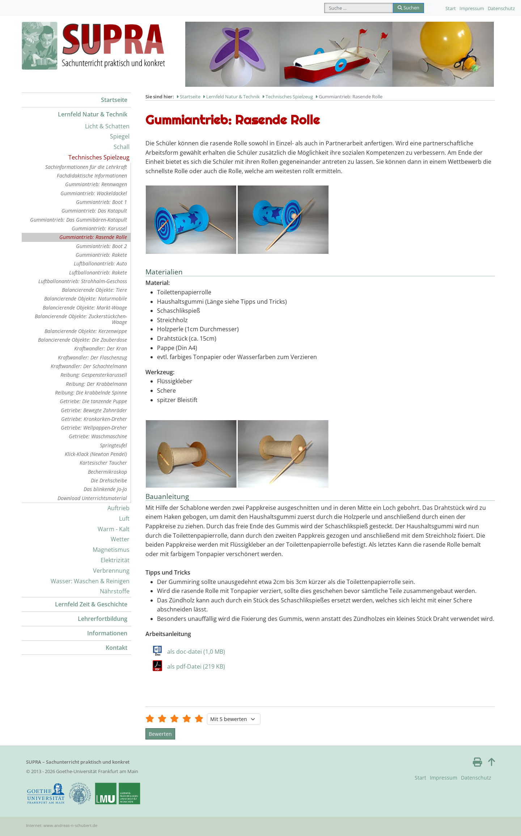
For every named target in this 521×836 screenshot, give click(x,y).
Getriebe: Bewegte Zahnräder (94, 410)
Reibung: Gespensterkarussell (93, 374)
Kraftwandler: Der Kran (100, 348)
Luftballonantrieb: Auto (100, 263)
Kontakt (116, 648)
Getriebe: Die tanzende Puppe (93, 401)
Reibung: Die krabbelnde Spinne (91, 392)
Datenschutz (501, 8)
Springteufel (113, 445)
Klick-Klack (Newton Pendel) (96, 454)
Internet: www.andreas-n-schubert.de (61, 825)
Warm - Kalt (114, 529)
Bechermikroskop (107, 471)
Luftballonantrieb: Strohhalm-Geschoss (82, 281)
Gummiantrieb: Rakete (101, 254)
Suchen (408, 7)
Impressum (471, 8)
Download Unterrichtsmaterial (92, 498)
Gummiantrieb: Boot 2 (101, 246)
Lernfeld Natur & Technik (92, 114)
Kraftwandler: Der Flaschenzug (92, 357)
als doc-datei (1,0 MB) (196, 652)
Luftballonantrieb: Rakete (98, 272)
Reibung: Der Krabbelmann (96, 383)
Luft (124, 518)
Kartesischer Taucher (103, 462)
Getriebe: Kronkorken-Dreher (94, 418)
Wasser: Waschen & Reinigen (90, 581)
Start (450, 8)
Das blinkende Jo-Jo (105, 489)
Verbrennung (111, 571)
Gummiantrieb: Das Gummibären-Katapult (78, 219)
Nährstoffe (115, 591)
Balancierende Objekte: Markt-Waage (85, 307)
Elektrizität (115, 560)
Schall (122, 147)
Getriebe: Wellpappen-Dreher (94, 427)
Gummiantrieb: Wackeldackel (93, 193)
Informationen (107, 633)
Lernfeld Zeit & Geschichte (91, 604)
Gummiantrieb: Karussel (99, 228)
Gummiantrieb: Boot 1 (101, 202)
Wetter (120, 539)
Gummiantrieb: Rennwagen (96, 184)
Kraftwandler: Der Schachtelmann (89, 366)
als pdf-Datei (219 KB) (196, 666)
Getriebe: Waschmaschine (98, 436)
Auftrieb (118, 508)
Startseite (114, 100)
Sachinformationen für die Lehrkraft (86, 166)
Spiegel (120, 136)
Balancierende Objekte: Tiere (94, 289)
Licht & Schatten (107, 126)
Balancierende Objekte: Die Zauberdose (82, 339)
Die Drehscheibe (109, 480)
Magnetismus (111, 550)
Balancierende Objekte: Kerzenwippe (86, 331)
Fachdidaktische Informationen (92, 175)
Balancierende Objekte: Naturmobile (85, 298)
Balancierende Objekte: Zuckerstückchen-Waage (81, 319)
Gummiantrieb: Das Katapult (94, 210)
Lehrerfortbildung (102, 619)
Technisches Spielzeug (99, 157)
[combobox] (358, 8)
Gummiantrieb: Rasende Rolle (93, 237)
